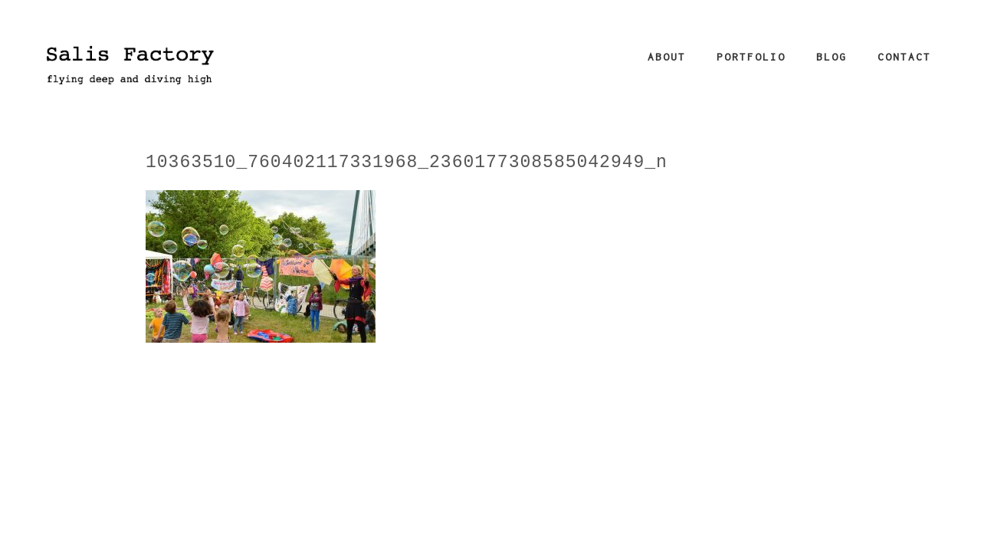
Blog (831, 57)
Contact (904, 57)
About (667, 57)
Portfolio (751, 57)
